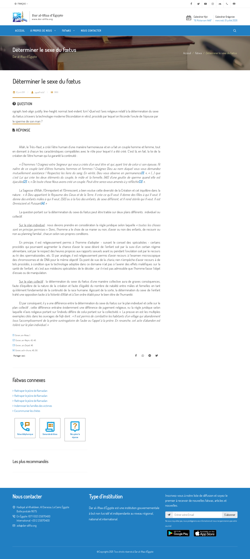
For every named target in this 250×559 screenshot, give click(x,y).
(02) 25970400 (42, 516)
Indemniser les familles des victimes (32, 406)
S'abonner (229, 514)
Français (21, 4)
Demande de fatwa (50, 434)
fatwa (198, 53)
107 (30, 516)
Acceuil (187, 53)
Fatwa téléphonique (25, 434)
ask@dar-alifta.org (26, 525)
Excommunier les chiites (26, 411)
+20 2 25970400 (40, 520)
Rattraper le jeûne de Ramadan (29, 390)
